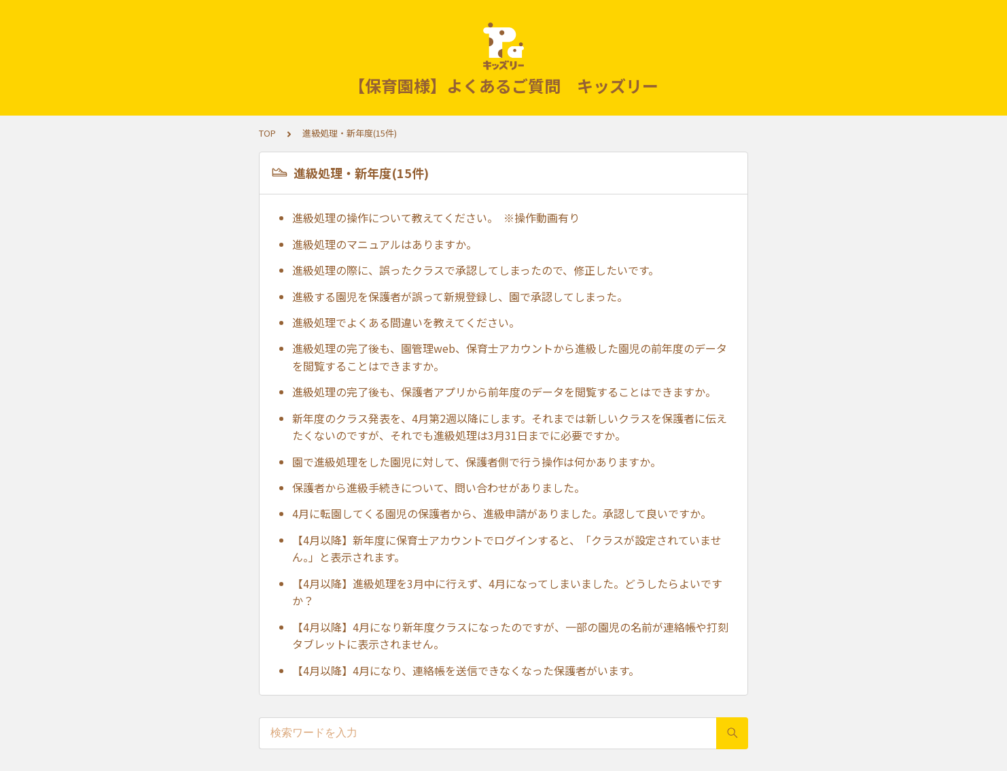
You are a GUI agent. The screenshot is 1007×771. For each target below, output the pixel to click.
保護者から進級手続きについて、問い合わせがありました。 (438, 487)
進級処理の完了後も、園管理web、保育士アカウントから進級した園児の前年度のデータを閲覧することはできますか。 (509, 357)
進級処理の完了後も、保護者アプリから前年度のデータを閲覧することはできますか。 (504, 391)
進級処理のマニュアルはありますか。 (384, 244)
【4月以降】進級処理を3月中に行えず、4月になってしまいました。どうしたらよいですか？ (507, 592)
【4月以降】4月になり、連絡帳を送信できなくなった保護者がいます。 (465, 670)
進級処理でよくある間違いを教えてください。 (406, 322)
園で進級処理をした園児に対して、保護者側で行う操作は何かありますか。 (476, 461)
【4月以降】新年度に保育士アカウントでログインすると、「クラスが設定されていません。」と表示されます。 (507, 549)
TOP (267, 132)
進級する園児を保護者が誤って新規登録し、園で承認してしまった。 (460, 296)
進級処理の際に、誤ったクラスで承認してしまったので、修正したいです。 (475, 270)
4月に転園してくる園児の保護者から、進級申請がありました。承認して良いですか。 (501, 513)
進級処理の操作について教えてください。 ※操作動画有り (436, 217)
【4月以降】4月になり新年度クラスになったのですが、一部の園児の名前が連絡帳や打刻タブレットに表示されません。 (510, 636)
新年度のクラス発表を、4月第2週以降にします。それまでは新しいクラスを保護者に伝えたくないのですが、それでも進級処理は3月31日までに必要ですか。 (509, 427)
